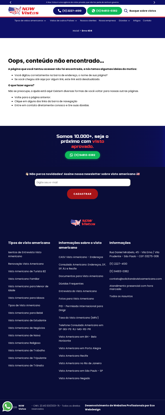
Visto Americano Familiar (24, 279)
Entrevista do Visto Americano (78, 291)
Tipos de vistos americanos (30, 20)
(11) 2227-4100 (69, 11)
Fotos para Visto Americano (76, 298)
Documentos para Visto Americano (81, 276)
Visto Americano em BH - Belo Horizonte (78, 339)
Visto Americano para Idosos (26, 298)
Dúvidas (124, 20)
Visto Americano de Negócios (26, 328)
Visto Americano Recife (73, 356)
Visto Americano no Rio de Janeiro (80, 363)
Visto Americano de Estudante (27, 320)
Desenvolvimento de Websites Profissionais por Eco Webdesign (120, 407)
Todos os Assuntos (121, 296)
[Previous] (10, 2)
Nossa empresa (107, 20)
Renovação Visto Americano (26, 264)
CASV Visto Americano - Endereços (81, 257)
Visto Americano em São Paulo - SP (81, 371)
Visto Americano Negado (74, 378)
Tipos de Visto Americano (24, 305)
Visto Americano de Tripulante (27, 358)
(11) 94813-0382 (104, 11)
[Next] (154, 2)
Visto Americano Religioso (24, 343)
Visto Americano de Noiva (24, 335)
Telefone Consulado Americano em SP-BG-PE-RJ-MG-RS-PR (81, 327)
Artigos (137, 20)
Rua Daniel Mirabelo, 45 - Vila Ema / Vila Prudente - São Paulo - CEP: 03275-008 (134, 254)
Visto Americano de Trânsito (26, 365)
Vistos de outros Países (63, 20)
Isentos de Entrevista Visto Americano (24, 254)
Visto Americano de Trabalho (26, 350)
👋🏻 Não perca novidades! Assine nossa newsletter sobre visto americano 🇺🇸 (82, 174)
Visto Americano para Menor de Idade (28, 288)
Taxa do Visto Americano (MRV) (79, 318)
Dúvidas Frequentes (71, 283)
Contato (147, 20)
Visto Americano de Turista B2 (27, 271)
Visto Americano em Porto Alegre (80, 348)
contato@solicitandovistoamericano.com (135, 279)
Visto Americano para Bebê (25, 313)
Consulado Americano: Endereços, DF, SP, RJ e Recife (82, 266)
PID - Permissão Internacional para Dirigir (81, 308)
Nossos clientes (88, 20)
